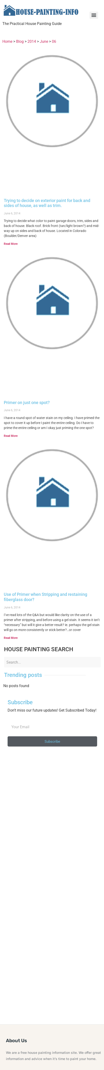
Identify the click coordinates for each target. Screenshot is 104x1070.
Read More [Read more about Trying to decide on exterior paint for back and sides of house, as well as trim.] (11, 244)
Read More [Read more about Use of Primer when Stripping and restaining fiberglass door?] (11, 638)
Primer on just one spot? (27, 402)
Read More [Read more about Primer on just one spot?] (11, 436)
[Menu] (94, 15)
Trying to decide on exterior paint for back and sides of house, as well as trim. (47, 203)
